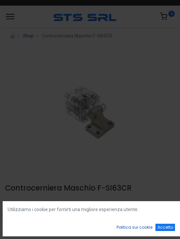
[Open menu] (90, 229)
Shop (28, 36)
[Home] (22, 227)
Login (12, 203)
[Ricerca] (56, 227)
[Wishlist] (124, 227)
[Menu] (10, 16)
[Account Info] (158, 227)
